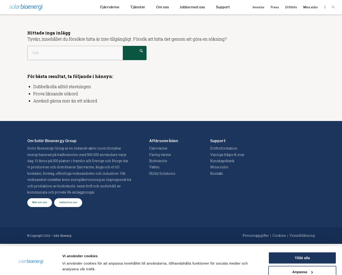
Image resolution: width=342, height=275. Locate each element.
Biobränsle (158, 161)
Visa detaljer (72, 266)
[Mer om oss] (39, 202)
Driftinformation (224, 148)
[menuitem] (110, 7)
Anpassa (302, 255)
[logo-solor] (26, 7)
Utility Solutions (162, 173)
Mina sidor (219, 167)
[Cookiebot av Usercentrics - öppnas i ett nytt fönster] (31, 265)
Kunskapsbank (222, 161)
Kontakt (216, 173)
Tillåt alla (302, 241)
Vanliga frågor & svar (227, 154)
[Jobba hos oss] (68, 202)
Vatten (154, 167)
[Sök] (332, 7)
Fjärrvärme (158, 148)
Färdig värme (160, 154)
